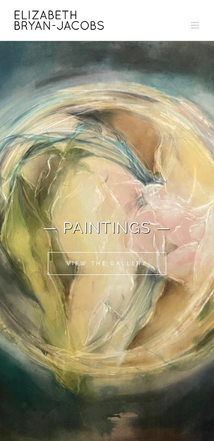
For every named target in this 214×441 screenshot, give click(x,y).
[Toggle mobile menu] (195, 25)
